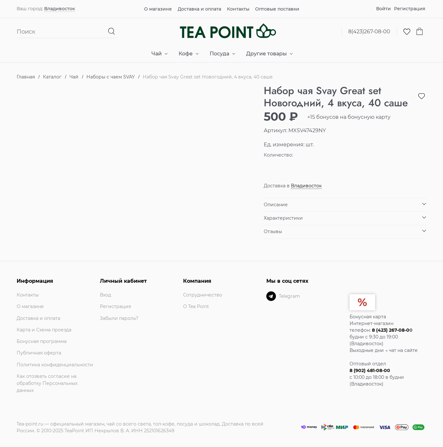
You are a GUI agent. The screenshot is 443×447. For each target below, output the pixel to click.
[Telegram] (271, 296)
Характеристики (283, 218)
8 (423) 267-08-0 (390, 330)
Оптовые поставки (277, 9)
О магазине (158, 9)
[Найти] (111, 31)
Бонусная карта (368, 317)
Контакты (238, 9)
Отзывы (273, 231)
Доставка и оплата (199, 9)
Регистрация (409, 9)
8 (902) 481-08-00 (370, 370)
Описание (276, 204)
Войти (383, 9)
